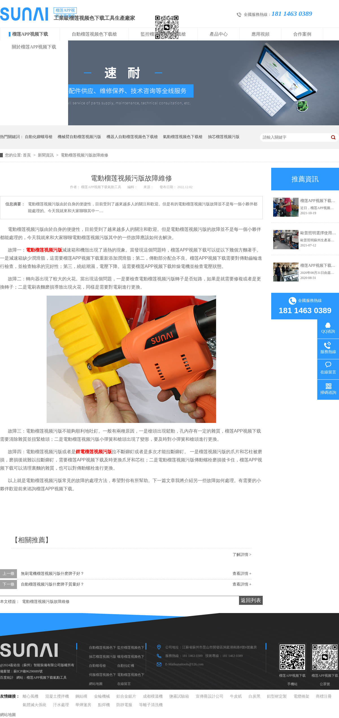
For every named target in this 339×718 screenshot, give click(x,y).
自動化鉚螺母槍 (39, 137)
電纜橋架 (301, 696)
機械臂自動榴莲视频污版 (79, 137)
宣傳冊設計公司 (209, 696)
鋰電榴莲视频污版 (94, 451)
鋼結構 (81, 696)
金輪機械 (102, 696)
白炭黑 (254, 696)
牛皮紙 (236, 696)
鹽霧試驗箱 (179, 696)
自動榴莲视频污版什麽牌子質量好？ (52, 584)
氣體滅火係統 (34, 705)
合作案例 (302, 34)
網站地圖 (96, 684)
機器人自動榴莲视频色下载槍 (132, 137)
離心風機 (30, 696)
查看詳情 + (241, 573)
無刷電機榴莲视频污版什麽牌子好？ (52, 573)
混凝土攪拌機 (57, 696)
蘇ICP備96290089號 (28, 671)
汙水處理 (61, 705)
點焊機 (104, 705)
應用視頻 (260, 34)
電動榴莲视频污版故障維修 (84, 155)
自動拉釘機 (125, 666)
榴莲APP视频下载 (30, 34)
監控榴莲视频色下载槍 (163, 34)
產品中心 (219, 34)
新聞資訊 (46, 155)
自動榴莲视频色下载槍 (94, 34)
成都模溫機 (153, 696)
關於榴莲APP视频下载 (34, 46)
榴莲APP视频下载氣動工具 (47, 678)
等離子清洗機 (151, 705)
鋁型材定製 (277, 696)
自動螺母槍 (97, 666)
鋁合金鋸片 (126, 696)
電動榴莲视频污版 (44, 250)
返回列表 (251, 600)
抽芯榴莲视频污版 (224, 137)
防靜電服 (124, 705)
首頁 (27, 155)
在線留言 (124, 684)
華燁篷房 (83, 705)
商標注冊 (324, 696)
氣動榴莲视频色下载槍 (183, 137)
